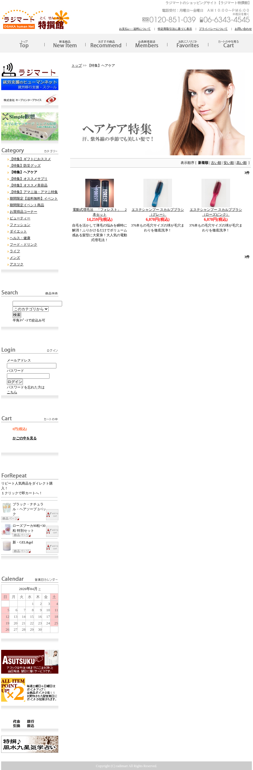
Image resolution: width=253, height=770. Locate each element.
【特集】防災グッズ (25, 166)
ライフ (15, 251)
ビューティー (20, 218)
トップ (77, 65)
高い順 (241, 163)
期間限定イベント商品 (27, 205)
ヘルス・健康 (20, 238)
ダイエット (18, 231)
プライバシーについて (213, 28)
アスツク (16, 264)
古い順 (216, 163)
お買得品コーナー (23, 212)
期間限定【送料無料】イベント (34, 199)
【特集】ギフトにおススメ (30, 159)
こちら (12, 392)
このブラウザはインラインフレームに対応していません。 (29, 608)
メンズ (15, 258)
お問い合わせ (243, 28)
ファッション (20, 225)
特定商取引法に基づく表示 (175, 28)
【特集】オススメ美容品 (29, 185)
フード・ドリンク (23, 245)
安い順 (229, 163)
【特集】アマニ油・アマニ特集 (34, 192)
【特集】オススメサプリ (29, 179)
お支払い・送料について (135, 28)
